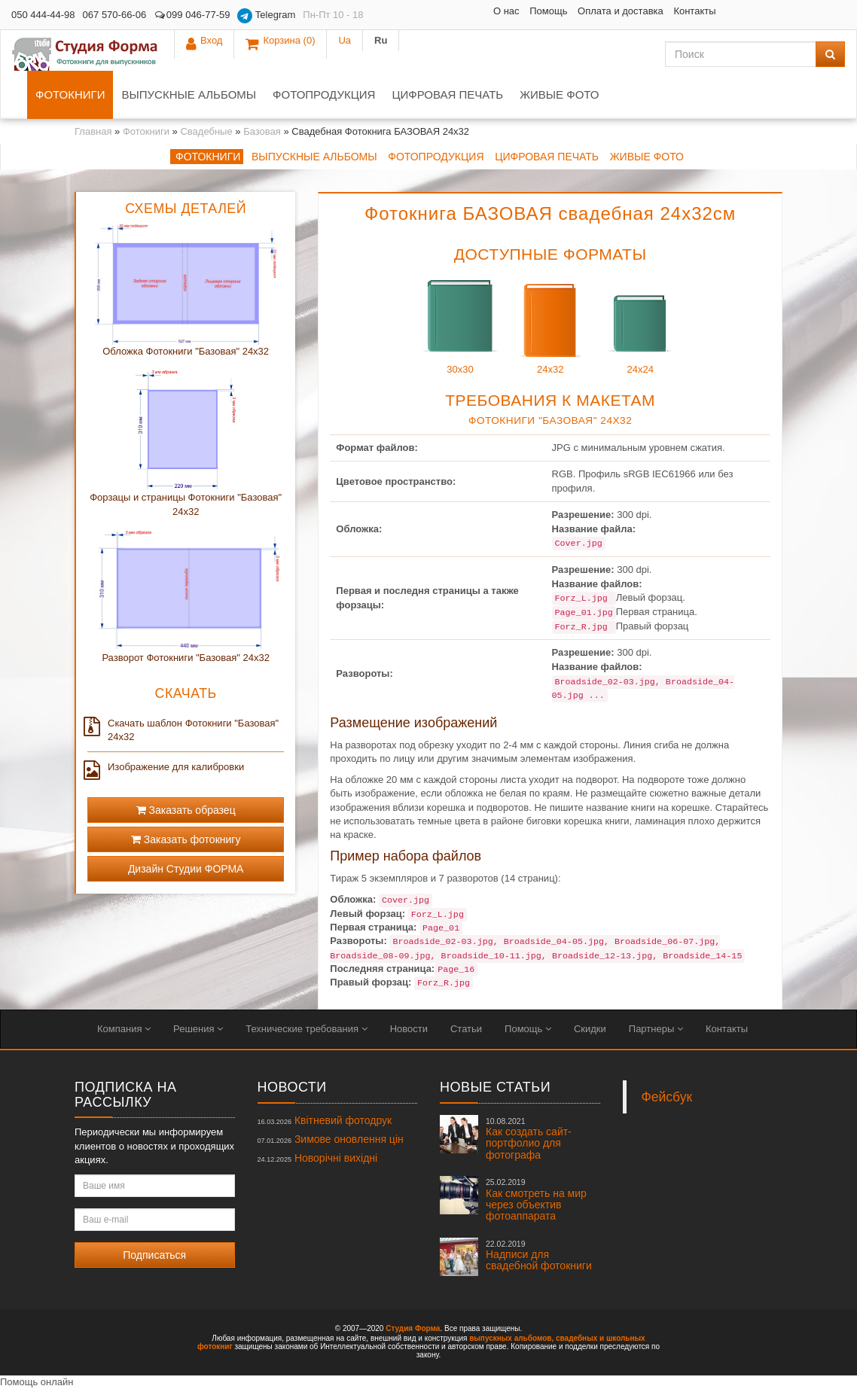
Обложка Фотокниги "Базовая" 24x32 (185, 351)
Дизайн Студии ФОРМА (186, 869)
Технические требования (306, 1028)
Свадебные (206, 131)
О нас (393, 11)
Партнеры (656, 1028)
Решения (198, 1028)
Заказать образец (186, 810)
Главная (93, 131)
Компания (124, 1028)
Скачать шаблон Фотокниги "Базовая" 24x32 (183, 729)
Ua (791, 14)
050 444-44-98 (43, 14)
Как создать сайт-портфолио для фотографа (529, 1138)
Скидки (590, 1028)
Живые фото (559, 94)
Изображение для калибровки (165, 767)
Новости (409, 1028)
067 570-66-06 (115, 14)
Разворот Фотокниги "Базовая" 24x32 (186, 657)
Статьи (466, 1028)
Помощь (436, 11)
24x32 (550, 322)
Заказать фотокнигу (186, 839)
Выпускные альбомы (188, 94)
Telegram (266, 15)
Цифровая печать (447, 94)
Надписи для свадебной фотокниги (539, 1255)
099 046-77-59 (192, 14)
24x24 (640, 322)
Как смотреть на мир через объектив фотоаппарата (536, 1199)
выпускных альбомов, (511, 1338)
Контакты (582, 11)
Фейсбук (667, 1096)
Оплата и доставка (507, 11)
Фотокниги (70, 94)
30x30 (460, 322)
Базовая (262, 131)
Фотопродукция (324, 94)
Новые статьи (495, 1087)
